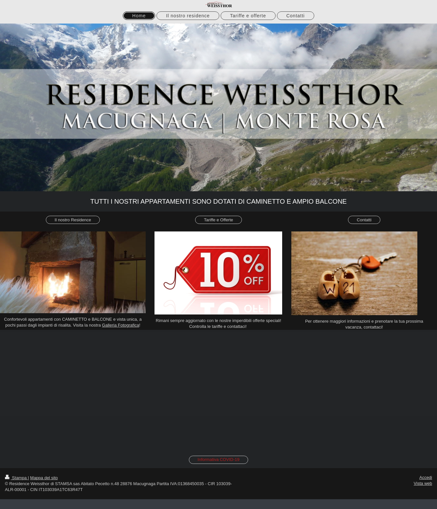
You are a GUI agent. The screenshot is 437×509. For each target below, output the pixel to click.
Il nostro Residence (73, 219)
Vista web (423, 483)
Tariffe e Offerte (218, 219)
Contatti (364, 219)
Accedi (425, 477)
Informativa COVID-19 (219, 459)
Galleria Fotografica (120, 325)
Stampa (16, 477)
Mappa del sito (44, 477)
